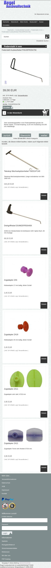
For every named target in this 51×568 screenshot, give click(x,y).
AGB (3, 486)
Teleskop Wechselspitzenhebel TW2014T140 (22, 171)
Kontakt (4, 493)
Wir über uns (6, 555)
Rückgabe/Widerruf (8, 545)
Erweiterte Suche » (43, 41)
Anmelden (6, 25)
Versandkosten (23, 95)
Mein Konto (24, 22)
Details (43, 195)
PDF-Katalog (6, 559)
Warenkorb (14, 22)
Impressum (5, 490)
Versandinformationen (9, 479)
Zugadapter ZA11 (11, 389)
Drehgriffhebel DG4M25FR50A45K (18, 226)
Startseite (6, 22)
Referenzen (5, 552)
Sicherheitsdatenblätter (9, 548)
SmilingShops (25, 563)
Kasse (41, 22)
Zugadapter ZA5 (10, 280)
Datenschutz (6, 483)
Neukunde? (33, 22)
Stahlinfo (5, 541)
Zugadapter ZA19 (11, 335)
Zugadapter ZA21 (11, 443)
